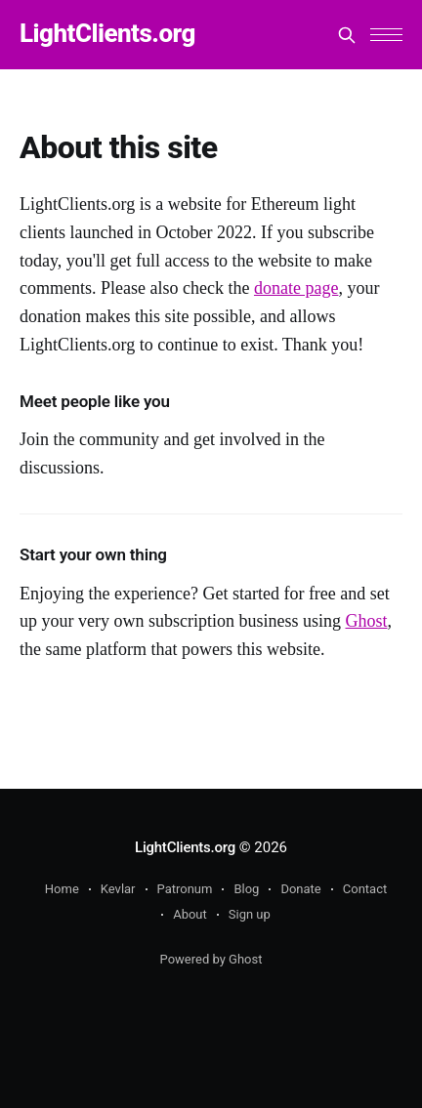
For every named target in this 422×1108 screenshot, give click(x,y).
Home (62, 889)
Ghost (366, 621)
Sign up (250, 914)
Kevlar (118, 889)
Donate (300, 889)
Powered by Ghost (211, 959)
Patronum (185, 889)
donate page (296, 288)
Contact (365, 889)
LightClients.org (107, 33)
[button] (386, 35)
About (190, 914)
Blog (246, 889)
